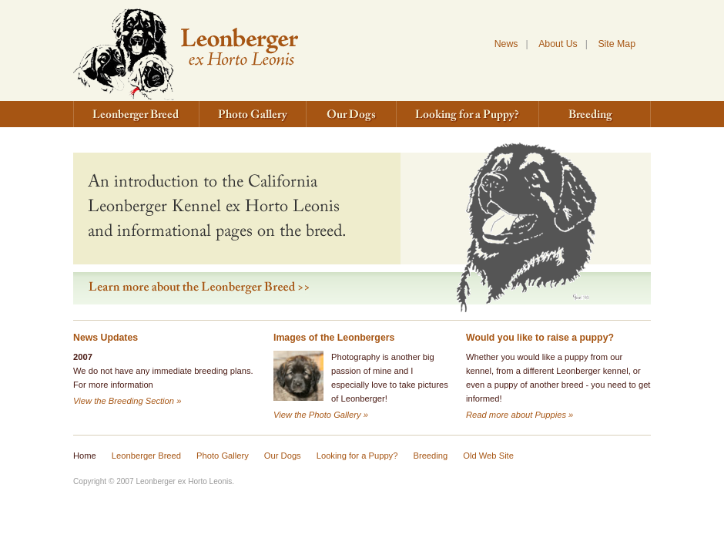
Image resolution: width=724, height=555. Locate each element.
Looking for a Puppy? (468, 114)
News (506, 44)
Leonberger (185, 50)
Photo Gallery (253, 114)
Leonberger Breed (136, 114)
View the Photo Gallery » (320, 414)
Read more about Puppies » (519, 414)
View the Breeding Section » (127, 400)
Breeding (595, 114)
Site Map (616, 44)
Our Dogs (352, 114)
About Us (558, 44)
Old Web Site (488, 455)
